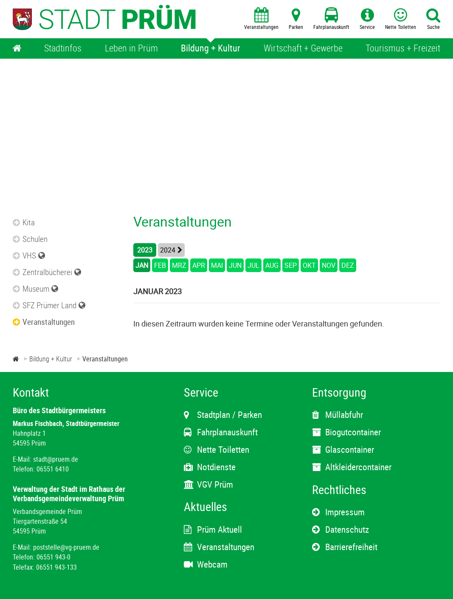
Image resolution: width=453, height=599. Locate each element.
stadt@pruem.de (55, 459)
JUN (235, 265)
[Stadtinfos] (63, 48)
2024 (167, 250)
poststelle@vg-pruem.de (66, 547)
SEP (290, 265)
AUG (272, 265)
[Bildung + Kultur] (210, 48)
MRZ (179, 265)
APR (198, 265)
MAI (217, 265)
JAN (141, 265)
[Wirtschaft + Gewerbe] (303, 48)
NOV (328, 265)
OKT (309, 265)
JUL (253, 265)
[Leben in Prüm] (131, 48)
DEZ (347, 265)
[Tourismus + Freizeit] (403, 48)
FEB (160, 265)
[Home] (17, 48)
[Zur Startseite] (16, 358)
